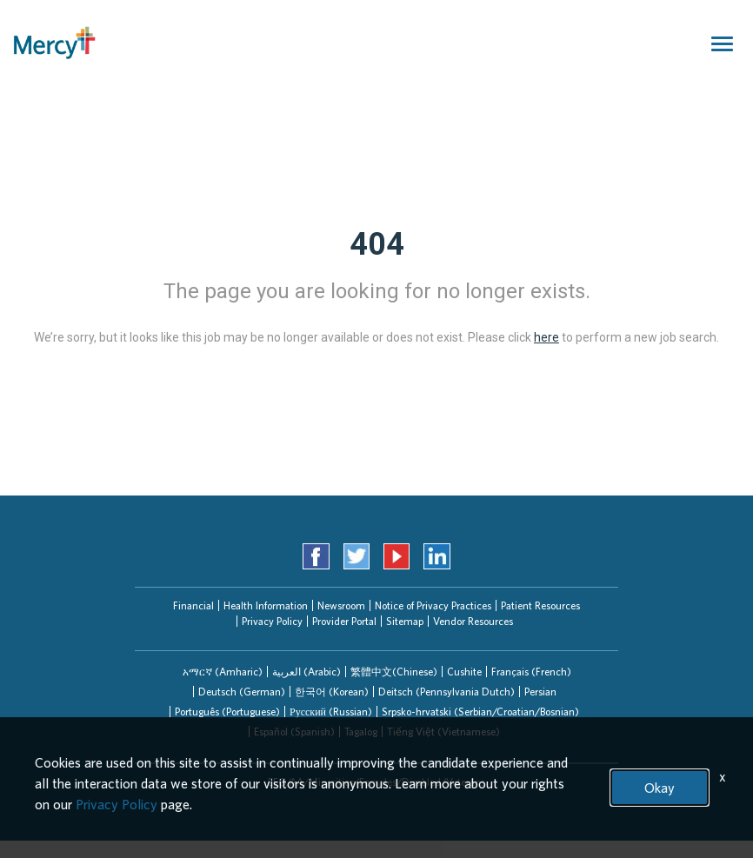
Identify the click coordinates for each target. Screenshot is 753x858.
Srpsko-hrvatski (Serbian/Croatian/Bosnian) (480, 711)
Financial (193, 605)
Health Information (265, 605)
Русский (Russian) (331, 711)
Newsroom (341, 605)
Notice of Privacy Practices (433, 605)
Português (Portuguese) (227, 711)
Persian (540, 691)
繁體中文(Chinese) (393, 671)
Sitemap (404, 621)
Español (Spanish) (294, 731)
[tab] (222, 671)
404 (377, 244)
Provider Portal (344, 621)
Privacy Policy (272, 621)
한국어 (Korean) (332, 691)
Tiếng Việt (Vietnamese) (443, 731)
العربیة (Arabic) (306, 671)
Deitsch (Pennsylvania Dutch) (446, 691)
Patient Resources (540, 605)
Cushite (464, 671)
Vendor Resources (473, 621)
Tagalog (360, 731)
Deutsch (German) (241, 691)
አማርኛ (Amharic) (223, 671)
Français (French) (531, 671)
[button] (222, 671)
